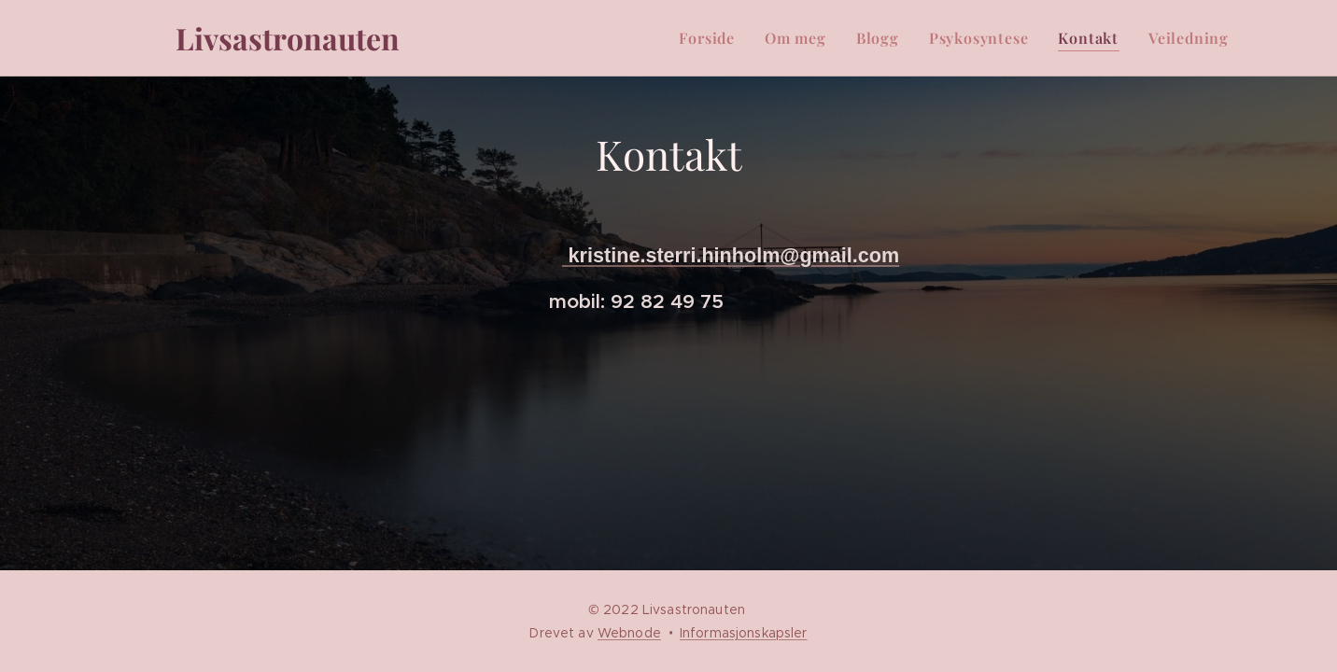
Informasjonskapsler (744, 632)
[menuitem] (712, 38)
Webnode (629, 632)
